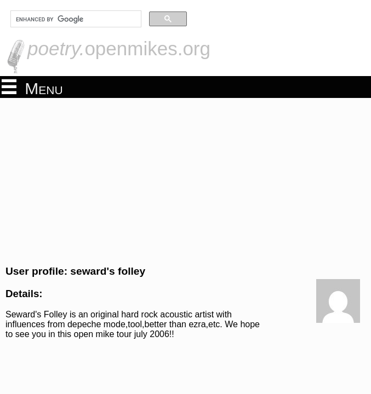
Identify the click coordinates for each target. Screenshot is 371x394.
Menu (32, 87)
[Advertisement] (185, 180)
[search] (75, 19)
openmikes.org (118, 48)
